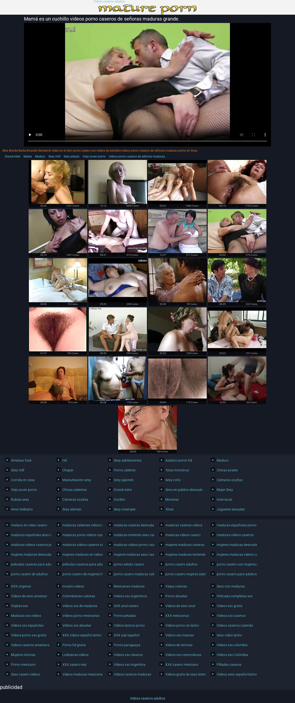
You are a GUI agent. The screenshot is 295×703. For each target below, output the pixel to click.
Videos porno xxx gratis (28, 635)
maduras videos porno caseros (133, 545)
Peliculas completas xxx (235, 596)
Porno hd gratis (74, 645)
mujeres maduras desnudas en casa (30, 555)
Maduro (40, 156)
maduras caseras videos (183, 525)
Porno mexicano (23, 665)
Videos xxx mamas (179, 635)
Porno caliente (125, 470)
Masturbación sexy (76, 480)
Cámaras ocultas (230, 480)
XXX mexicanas (177, 616)
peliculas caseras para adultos (30, 564)
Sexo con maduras (231, 586)
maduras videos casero (183, 535)
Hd (64, 460)
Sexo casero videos (25, 674)
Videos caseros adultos (109, 1)
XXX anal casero (126, 606)
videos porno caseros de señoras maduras (137, 156)
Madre (27, 156)
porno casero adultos (181, 564)
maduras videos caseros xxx (81, 545)
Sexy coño (173, 480)
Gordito (119, 500)
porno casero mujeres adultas (184, 574)
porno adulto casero (129, 564)
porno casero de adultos (29, 574)
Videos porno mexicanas (81, 616)
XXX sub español (126, 635)
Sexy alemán (71, 509)
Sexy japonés (124, 480)
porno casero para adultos (236, 574)
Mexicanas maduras (129, 586)
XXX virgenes (21, 586)
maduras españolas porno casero (236, 525)
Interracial (224, 500)
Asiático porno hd (178, 460)
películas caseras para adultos (81, 564)
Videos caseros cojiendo (235, 625)
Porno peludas (125, 616)
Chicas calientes (74, 490)
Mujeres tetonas (23, 655)
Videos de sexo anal (180, 606)
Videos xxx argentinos (130, 596)
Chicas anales (227, 470)
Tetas (169, 509)
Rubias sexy (20, 500)
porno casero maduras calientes (133, 574)
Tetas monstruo (177, 470)
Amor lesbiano (22, 509)
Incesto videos (73, 586)
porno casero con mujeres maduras (236, 564)
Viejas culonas (176, 586)
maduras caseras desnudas (133, 525)
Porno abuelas (176, 596)
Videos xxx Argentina (130, 665)
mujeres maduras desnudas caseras (236, 545)
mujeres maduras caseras (184, 545)
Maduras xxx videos (26, 616)
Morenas (172, 500)
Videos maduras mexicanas (81, 674)
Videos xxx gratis (229, 606)
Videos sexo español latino (236, 674)
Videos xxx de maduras (79, 606)
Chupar (68, 470)
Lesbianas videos (75, 655)
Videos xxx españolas (27, 625)
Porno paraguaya (127, 645)
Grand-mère (12, 156)
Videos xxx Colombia (232, 655)
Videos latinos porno (129, 625)
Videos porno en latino (182, 625)
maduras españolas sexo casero (30, 535)
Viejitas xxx (19, 606)
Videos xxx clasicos (128, 655)
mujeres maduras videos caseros (236, 555)
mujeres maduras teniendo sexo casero (184, 555)
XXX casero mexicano (181, 665)
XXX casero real (74, 665)
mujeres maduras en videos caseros (81, 555)
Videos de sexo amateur (29, 596)
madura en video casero (29, 525)
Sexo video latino (229, 635)
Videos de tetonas (179, 645)
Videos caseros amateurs (30, 645)
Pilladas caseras (229, 665)
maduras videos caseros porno (30, 545)
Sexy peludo (71, 156)
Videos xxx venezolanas (183, 655)
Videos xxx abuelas (76, 625)
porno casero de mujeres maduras (81, 574)
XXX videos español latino (81, 635)
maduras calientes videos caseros (81, 525)
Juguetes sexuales (231, 509)
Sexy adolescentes (128, 460)
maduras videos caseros (235, 535)
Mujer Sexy (225, 490)
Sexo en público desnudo (184, 490)
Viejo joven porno (94, 156)
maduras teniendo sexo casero (133, 535)
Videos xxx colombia (232, 645)
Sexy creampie (125, 509)
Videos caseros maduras (132, 674)
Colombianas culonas (78, 596)
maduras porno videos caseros (81, 535)
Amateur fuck (21, 460)
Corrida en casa (23, 480)
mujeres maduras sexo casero (133, 555)
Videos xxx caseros (231, 616)
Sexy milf (54, 156)
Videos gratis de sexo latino (184, 674)
